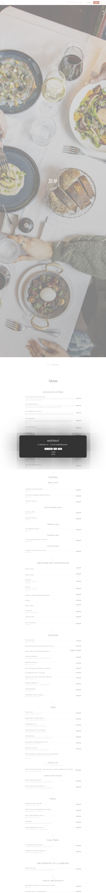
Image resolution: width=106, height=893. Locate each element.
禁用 (55, 448)
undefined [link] (53, 454)
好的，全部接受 (48, 448)
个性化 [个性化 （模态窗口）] (60, 448)
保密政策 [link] (53, 451)
